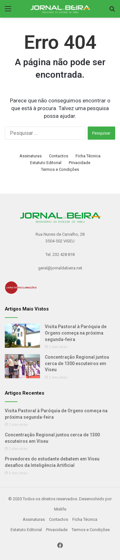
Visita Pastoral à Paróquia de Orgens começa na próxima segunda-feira (76, 333)
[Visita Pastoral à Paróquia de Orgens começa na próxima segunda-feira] (22, 336)
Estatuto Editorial (45, 162)
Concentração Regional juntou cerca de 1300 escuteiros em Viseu (77, 363)
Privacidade (79, 162)
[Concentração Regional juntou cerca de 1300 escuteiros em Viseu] (22, 366)
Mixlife (60, 509)
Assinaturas (31, 155)
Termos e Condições (60, 169)
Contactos (58, 155)
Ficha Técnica (88, 155)
